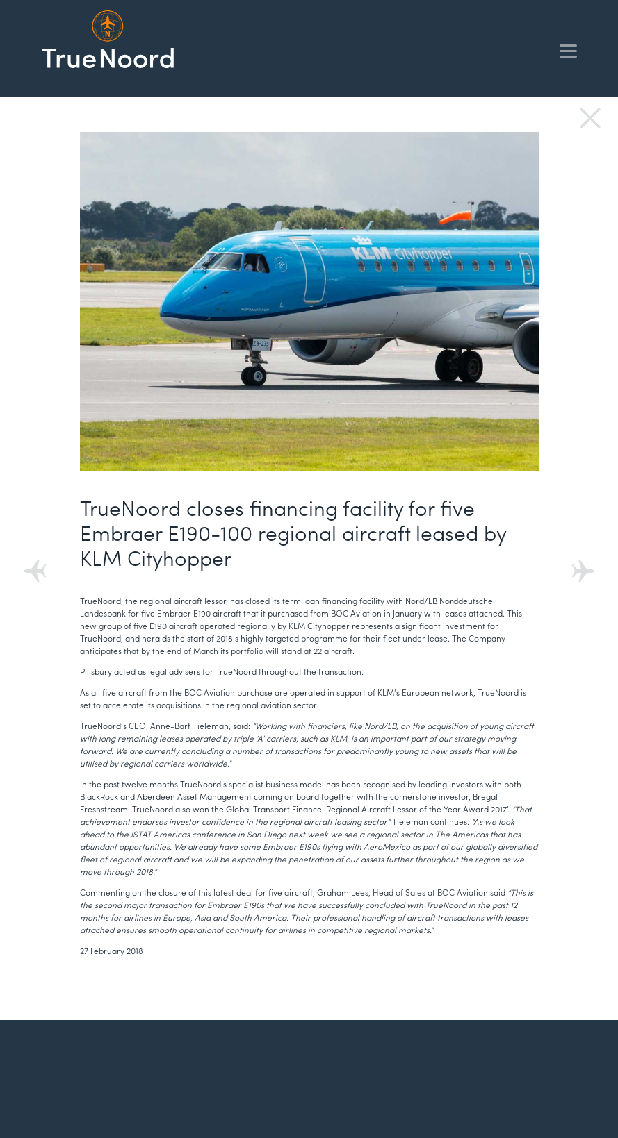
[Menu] (568, 50)
